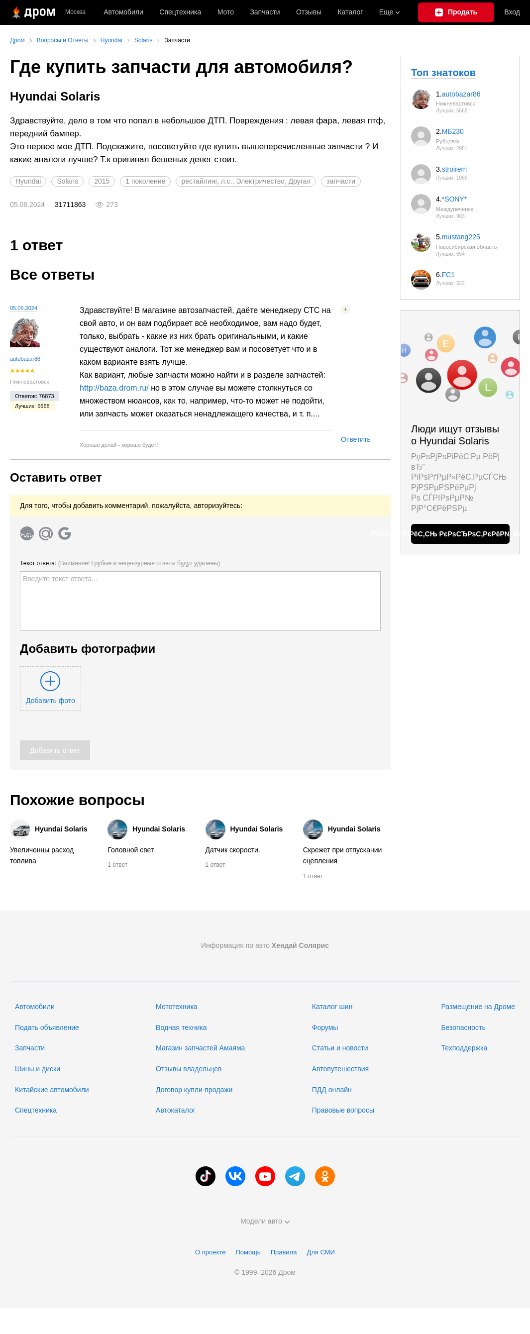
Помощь (247, 1252)
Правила (284, 1252)
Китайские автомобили (52, 1090)
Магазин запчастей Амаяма (200, 1048)
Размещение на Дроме (478, 1007)
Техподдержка (464, 1048)
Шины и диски (37, 1069)
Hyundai (28, 181)
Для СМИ (320, 1252)
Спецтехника (36, 1110)
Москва (75, 12)
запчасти (340, 181)
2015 (101, 181)
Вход (512, 12)
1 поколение (145, 181)
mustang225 (461, 237)
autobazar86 (25, 359)
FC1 (448, 275)
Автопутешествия (340, 1069)
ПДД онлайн (332, 1090)
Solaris (67, 181)
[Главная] (32, 12)
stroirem (454, 169)
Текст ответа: (120, 563)
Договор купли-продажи (194, 1090)
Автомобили (123, 12)
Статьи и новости (340, 1048)
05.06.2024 (23, 308)
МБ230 (453, 131)
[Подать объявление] (456, 12)
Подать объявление (47, 1027)
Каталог (350, 12)
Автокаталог (176, 1110)
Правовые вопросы (343, 1110)
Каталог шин (332, 1007)
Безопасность (463, 1027)
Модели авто (265, 1221)
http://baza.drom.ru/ (114, 388)
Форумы (325, 1027)
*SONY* (454, 199)
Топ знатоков (443, 72)
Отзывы (308, 12)
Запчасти (265, 12)
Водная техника (181, 1027)
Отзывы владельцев (188, 1069)
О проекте (210, 1252)
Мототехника (177, 1007)
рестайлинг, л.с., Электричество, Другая (246, 181)
